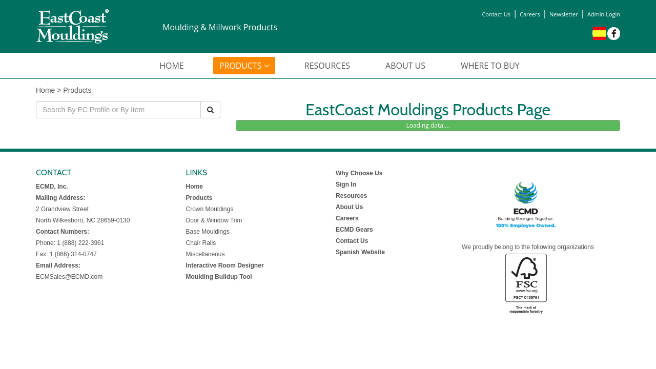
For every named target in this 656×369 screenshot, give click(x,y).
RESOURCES (327, 65)
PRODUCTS (244, 65)
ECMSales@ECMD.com (69, 276)
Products (77, 90)
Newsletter (563, 14)
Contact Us (496, 14)
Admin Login (603, 14)
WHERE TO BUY (490, 65)
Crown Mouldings (210, 209)
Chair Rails (201, 243)
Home (45, 90)
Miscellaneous (205, 254)
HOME (171, 65)
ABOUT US (405, 65)
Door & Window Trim (214, 220)
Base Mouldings (208, 231)
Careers (530, 14)
